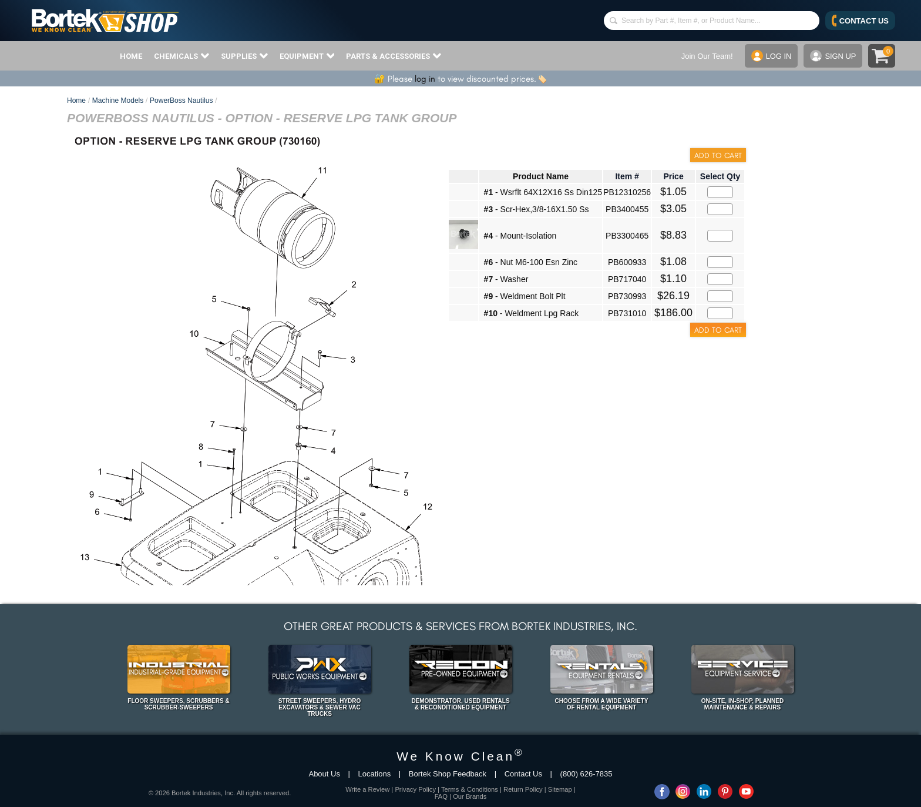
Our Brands (469, 796)
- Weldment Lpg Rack (531, 313)
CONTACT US (860, 20)
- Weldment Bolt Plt (525, 296)
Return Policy (523, 789)
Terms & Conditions (469, 789)
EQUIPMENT (307, 55)
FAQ (441, 796)
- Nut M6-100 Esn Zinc (531, 262)
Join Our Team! (706, 56)
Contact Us (523, 773)
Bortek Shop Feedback (447, 773)
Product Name (541, 176)
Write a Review (367, 789)
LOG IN (771, 56)
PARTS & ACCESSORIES (393, 55)
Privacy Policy (415, 789)
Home (76, 100)
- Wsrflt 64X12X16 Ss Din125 (543, 192)
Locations (374, 773)
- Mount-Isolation (520, 235)
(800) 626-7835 (586, 773)
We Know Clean (460, 756)
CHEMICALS (181, 55)
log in (425, 78)
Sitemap (560, 789)
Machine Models (117, 100)
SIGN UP (833, 56)
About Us (324, 773)
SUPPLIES (244, 55)
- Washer (506, 279)
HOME (131, 56)
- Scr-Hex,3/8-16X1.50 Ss (536, 209)
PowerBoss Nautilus (181, 100)
